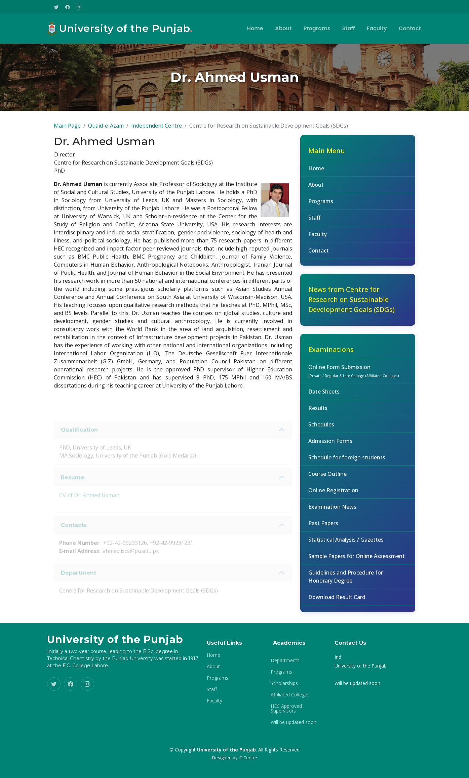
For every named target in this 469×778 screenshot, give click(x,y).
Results (317, 412)
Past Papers (323, 527)
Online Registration (333, 494)
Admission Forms (330, 445)
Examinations (331, 353)
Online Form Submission (353, 375)
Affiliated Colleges (290, 694)
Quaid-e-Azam (106, 130)
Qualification (79, 443)
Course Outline (327, 478)
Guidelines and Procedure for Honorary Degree (345, 581)
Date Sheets (324, 396)
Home (257, 28)
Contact (410, 28)
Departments (285, 660)
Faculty (377, 28)
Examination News (332, 511)
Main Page (67, 130)
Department (78, 586)
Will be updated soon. (294, 722)
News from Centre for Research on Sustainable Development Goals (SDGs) (351, 303)
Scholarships (284, 683)
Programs (318, 28)
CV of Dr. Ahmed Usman (89, 508)
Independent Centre (156, 130)
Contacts (74, 538)
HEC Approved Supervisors (286, 708)
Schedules (321, 428)
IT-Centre (248, 757)
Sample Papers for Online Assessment (356, 560)
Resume (72, 490)
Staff (349, 28)
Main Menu (326, 154)
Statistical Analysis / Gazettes (346, 544)
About (285, 28)
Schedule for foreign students (346, 461)
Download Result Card (336, 601)
